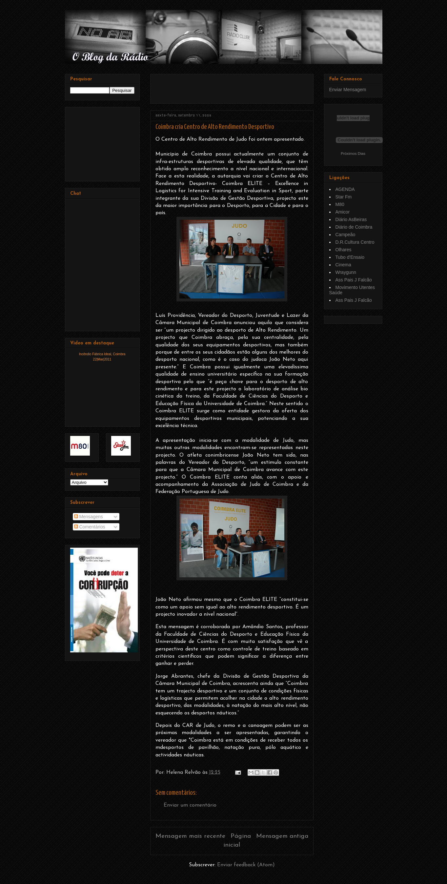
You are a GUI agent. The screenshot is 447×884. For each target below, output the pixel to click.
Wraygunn (345, 272)
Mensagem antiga (282, 836)
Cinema (343, 264)
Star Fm (343, 196)
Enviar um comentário (190, 805)
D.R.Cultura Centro (355, 242)
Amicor (342, 212)
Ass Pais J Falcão (353, 279)
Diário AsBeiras (351, 219)
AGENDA (345, 189)
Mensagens (88, 516)
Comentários (89, 526)
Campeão (345, 234)
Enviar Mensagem (347, 89)
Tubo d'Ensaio (350, 257)
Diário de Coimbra (354, 227)
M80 (339, 204)
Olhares (343, 249)
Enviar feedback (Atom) (246, 865)
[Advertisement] (232, 86)
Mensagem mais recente (190, 836)
